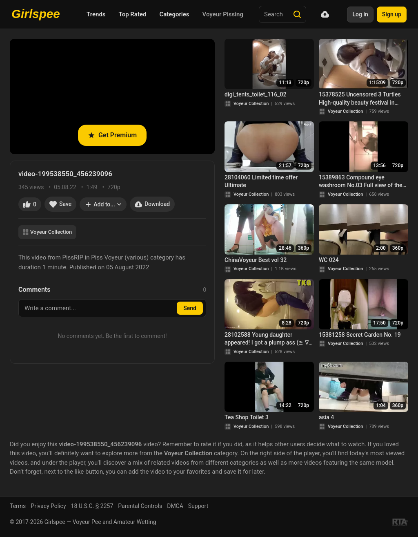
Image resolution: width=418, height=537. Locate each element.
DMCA (175, 506)
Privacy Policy (48, 506)
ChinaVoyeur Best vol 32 (256, 260)
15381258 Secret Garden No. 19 (360, 334)
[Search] (297, 14)
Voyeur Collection (47, 232)
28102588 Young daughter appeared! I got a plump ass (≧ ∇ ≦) (267, 339)
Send (189, 308)
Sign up (391, 14)
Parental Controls (140, 506)
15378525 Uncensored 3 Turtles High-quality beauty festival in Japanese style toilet (360, 99)
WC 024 (329, 260)
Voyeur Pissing (222, 14)
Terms (18, 506)
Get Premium (112, 135)
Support (198, 506)
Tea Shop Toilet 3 (247, 417)
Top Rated (133, 14)
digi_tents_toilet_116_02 (255, 94)
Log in (360, 14)
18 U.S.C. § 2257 (92, 506)
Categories (174, 14)
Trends (96, 14)
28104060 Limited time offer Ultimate (261, 181)
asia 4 (326, 417)
